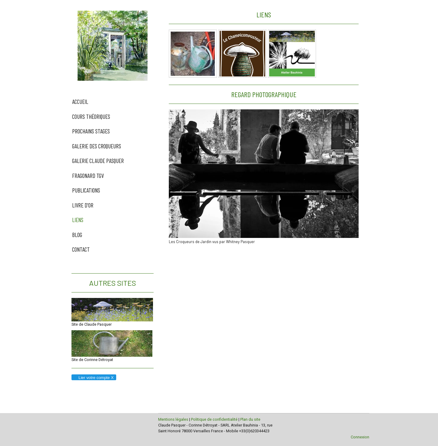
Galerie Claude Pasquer (98, 160)
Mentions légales (173, 419)
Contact (81, 249)
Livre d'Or (82, 205)
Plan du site (250, 419)
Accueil (80, 101)
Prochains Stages (91, 131)
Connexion (360, 437)
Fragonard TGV (88, 175)
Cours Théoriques (91, 116)
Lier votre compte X (93, 377)
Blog (77, 234)
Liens (77, 219)
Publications (86, 190)
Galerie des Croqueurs (96, 146)
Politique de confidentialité (214, 419)
